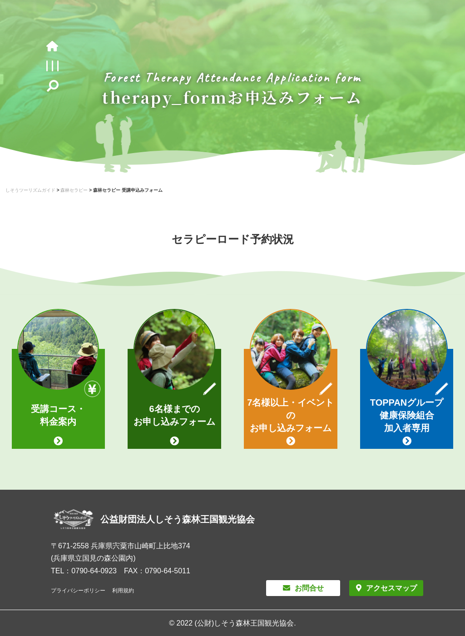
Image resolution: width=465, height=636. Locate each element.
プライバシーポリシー (78, 590)
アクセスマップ (391, 588)
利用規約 (123, 590)
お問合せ (309, 588)
